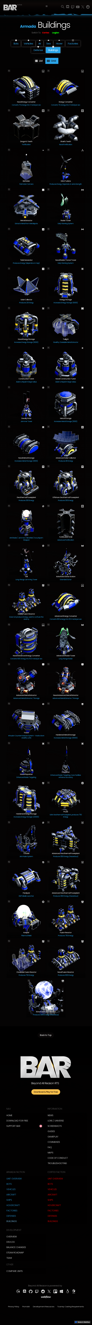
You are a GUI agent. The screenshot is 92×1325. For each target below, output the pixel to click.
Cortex (45, 32)
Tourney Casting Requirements (70, 1306)
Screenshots (55, 1126)
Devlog (10, 1241)
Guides (51, 1131)
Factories (11, 1210)
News (50, 1115)
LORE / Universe (56, 1120)
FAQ (50, 1147)
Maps (50, 1152)
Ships (9, 1199)
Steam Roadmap (15, 1252)
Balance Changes (16, 1247)
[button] (46, 6)
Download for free (17, 1120)
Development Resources (43, 1306)
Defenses (11, 1215)
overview (11, 1236)
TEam (9, 1257)
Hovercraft (13, 1205)
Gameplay (53, 1136)
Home (9, 1115)
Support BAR (13, 1126)
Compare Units (14, 1271)
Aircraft (11, 1194)
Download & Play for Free (46, 1091)
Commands (54, 1141)
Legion (55, 32)
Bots (9, 1183)
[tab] (39, 61)
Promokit (26, 1306)
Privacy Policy (13, 1306)
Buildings (11, 1221)
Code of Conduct (58, 1157)
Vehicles (11, 1189)
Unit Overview (14, 1178)
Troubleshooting (57, 1163)
